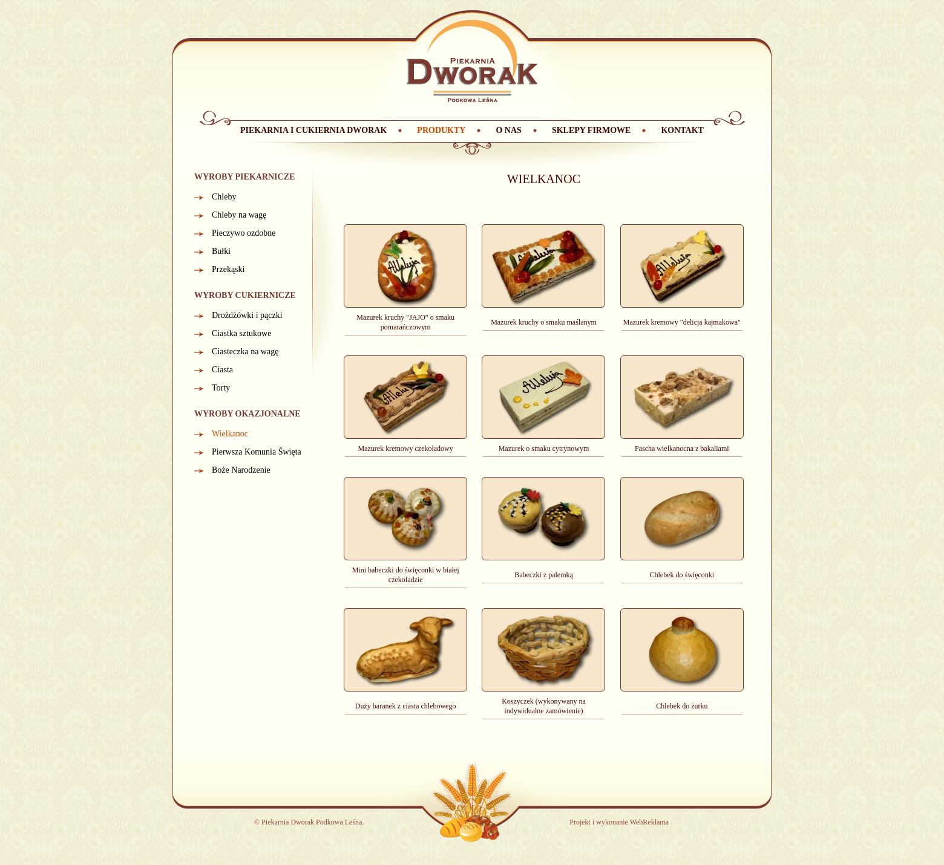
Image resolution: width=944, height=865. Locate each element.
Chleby (224, 196)
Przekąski (228, 269)
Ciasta (222, 369)
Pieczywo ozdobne (243, 233)
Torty (221, 387)
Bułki (221, 251)
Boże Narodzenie (241, 470)
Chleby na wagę (239, 214)
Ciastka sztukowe (241, 333)
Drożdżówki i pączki (247, 315)
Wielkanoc (230, 433)
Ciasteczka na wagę (245, 351)
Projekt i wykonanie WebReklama (619, 822)
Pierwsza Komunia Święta (256, 451)
